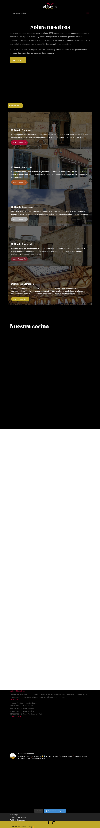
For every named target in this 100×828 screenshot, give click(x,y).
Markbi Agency (26, 826)
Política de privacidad (18, 817)
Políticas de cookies (17, 820)
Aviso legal (14, 815)
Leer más (18, 60)
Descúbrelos (14, 106)
